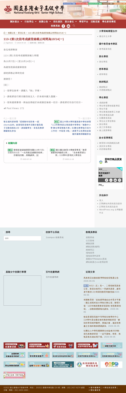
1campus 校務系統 (55, 237)
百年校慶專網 (52, 277)
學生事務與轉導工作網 (109, 112)
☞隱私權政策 (94, 390)
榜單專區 (103, 74)
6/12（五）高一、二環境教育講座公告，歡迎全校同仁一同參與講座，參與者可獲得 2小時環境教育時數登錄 (102, 289)
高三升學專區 (105, 127)
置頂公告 (41, 43)
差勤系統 (90, 237)
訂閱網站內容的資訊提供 (110, 203)
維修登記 (90, 250)
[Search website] (74, 26)
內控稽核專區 (105, 149)
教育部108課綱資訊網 (109, 143)
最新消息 (33, 43)
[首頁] (5, 33)
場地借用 (90, 253)
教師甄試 (103, 87)
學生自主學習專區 (107, 121)
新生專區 (103, 62)
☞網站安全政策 (110, 387)
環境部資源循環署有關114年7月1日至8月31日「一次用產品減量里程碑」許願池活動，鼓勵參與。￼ (26, 152)
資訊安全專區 (105, 146)
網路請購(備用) (93, 247)
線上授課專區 (105, 130)
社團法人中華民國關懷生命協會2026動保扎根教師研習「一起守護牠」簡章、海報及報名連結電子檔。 (102, 334)
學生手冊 (103, 109)
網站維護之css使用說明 (97, 262)
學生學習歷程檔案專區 (109, 106)
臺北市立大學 (105, 36)
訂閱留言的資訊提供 (108, 206)
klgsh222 (9, 43)
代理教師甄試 (105, 90)
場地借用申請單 (93, 256)
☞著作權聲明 (94, 387)
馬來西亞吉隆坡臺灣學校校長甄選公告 (101, 278)
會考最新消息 (105, 49)
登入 (101, 200)
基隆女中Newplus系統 (96, 259)
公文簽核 (90, 240)
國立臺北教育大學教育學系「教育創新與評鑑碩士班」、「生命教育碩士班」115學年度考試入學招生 (68, 152)
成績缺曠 (103, 102)
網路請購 (90, 243)
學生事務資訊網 (106, 115)
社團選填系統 (105, 118)
